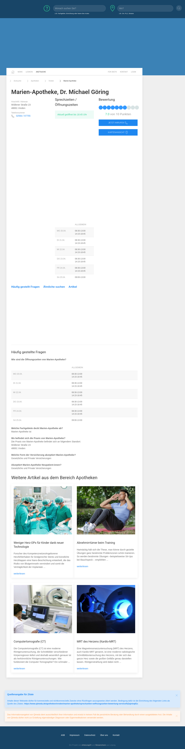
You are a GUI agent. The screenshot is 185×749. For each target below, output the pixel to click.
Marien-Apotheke (67, 81)
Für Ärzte (112, 72)
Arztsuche (41, 72)
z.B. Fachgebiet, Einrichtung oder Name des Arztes (72, 13)
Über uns (104, 735)
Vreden (49, 81)
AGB (63, 735)
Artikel (73, 286)
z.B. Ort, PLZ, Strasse (126, 13)
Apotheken (32, 81)
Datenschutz (89, 735)
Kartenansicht (118, 132)
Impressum (75, 735)
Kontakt (124, 72)
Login (133, 72)
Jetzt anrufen (118, 122)
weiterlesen (19, 573)
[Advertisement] (92, 43)
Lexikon (29, 72)
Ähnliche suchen (54, 286)
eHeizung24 (86, 745)
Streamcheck (100, 745)
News (20, 72)
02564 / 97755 (23, 116)
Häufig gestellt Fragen (25, 286)
